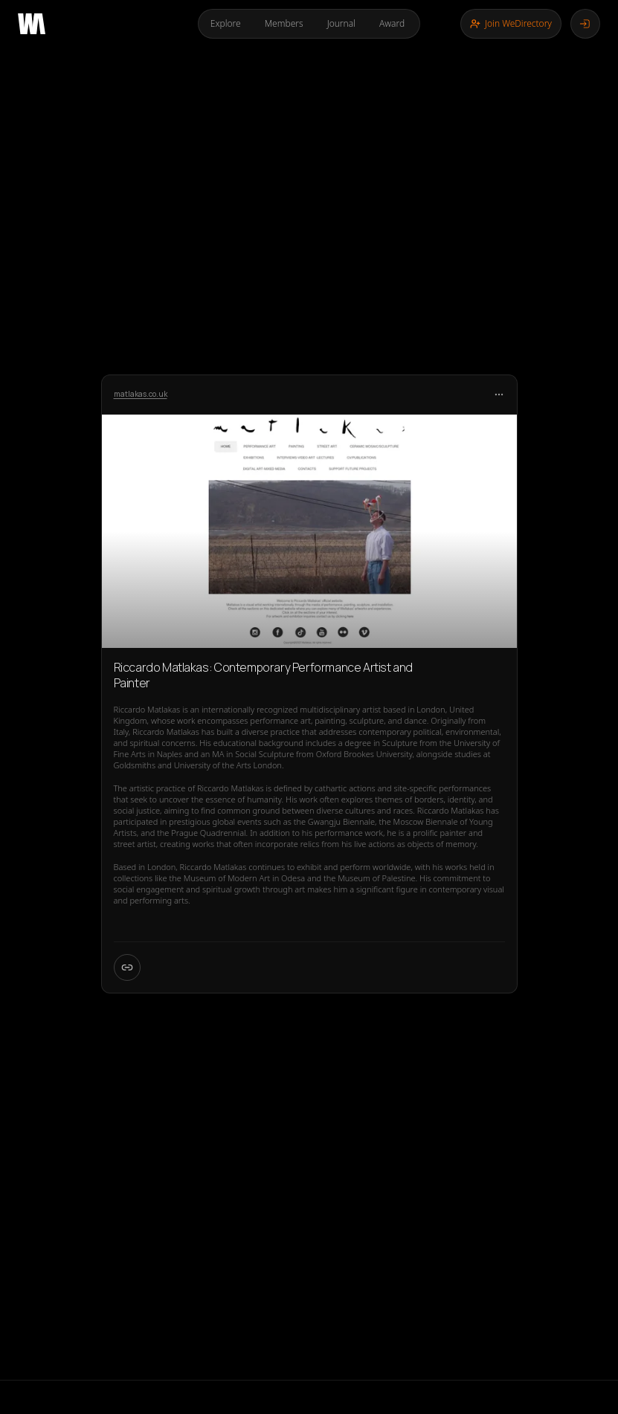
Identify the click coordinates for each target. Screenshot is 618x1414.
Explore (225, 23)
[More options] (499, 394)
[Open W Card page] (127, 967)
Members (284, 23)
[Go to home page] (31, 23)
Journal (341, 23)
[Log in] (585, 24)
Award (392, 23)
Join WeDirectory (511, 23)
